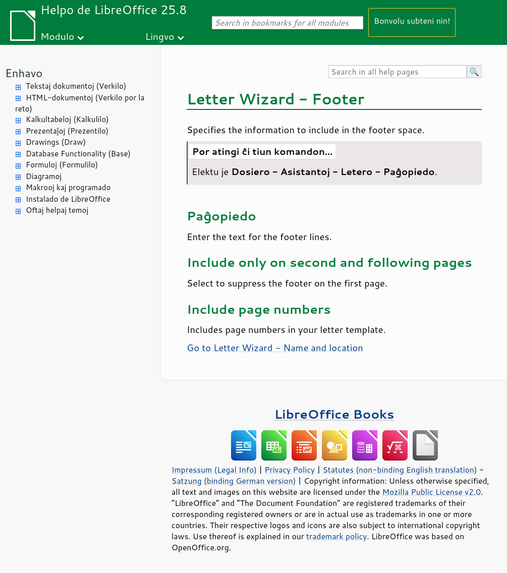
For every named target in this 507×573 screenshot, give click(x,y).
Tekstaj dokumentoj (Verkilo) (76, 86)
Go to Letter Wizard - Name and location (275, 347)
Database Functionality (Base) (78, 153)
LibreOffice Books (334, 414)
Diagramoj (44, 176)
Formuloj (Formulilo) (62, 164)
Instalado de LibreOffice (68, 199)
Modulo (57, 36)
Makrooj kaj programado (68, 187)
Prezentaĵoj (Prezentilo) (67, 131)
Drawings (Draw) (56, 142)
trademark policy (336, 536)
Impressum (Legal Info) (214, 469)
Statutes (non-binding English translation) (399, 469)
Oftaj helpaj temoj (57, 210)
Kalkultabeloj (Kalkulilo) (67, 119)
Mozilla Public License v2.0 (431, 491)
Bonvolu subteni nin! (412, 20)
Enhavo (23, 73)
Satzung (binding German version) (234, 480)
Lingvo (160, 36)
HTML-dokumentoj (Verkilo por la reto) (79, 103)
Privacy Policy (289, 469)
